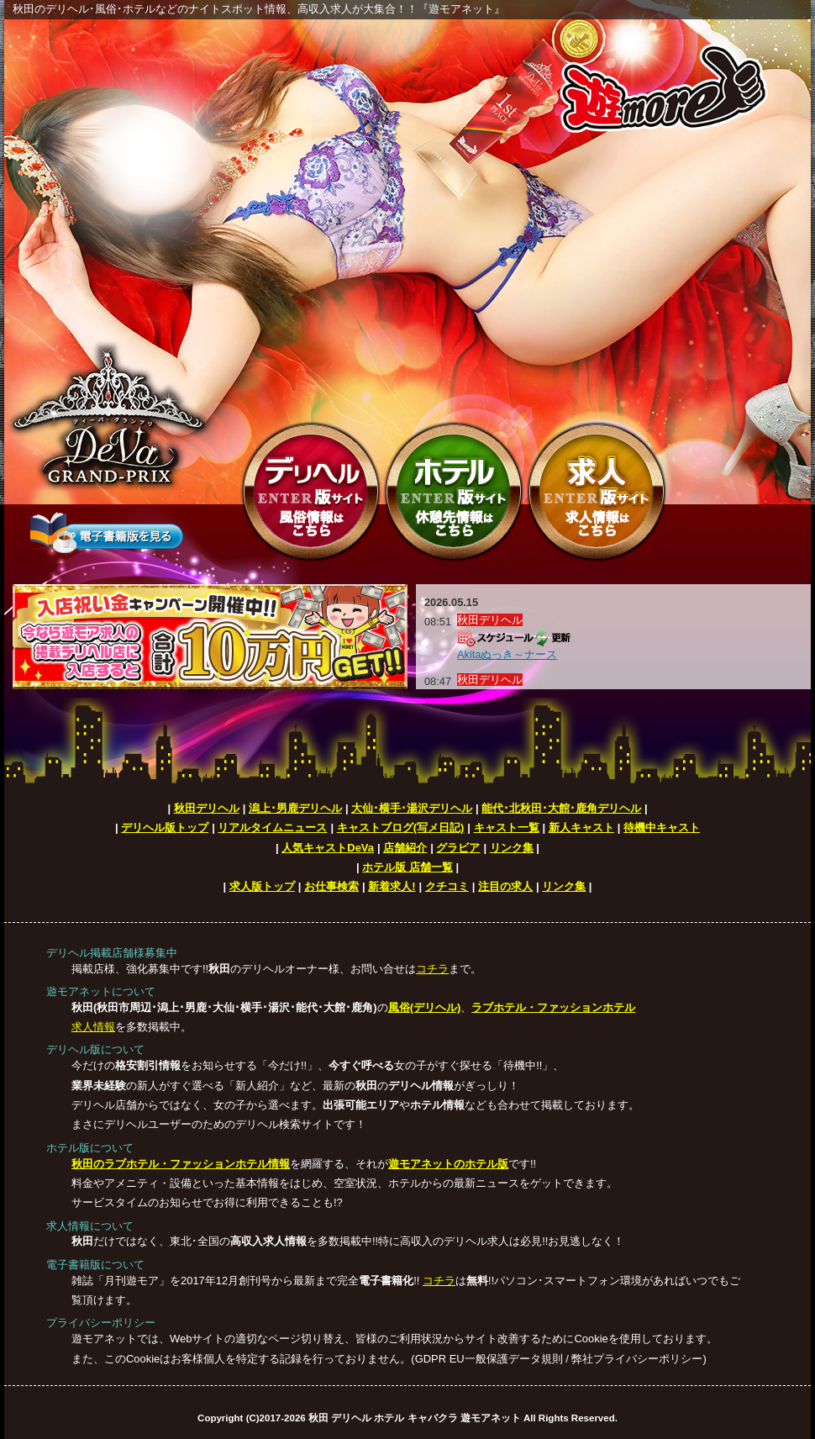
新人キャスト (581, 827)
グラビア (458, 847)
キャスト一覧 (506, 827)
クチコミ (447, 886)
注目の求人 (505, 886)
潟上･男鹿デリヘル (295, 808)
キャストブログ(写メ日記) (401, 827)
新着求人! (391, 886)
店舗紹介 (405, 847)
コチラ (432, 968)
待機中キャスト (661, 827)
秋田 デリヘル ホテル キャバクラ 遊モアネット (414, 1418)
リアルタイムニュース (272, 827)
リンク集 (512, 847)
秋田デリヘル (206, 808)
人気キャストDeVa (327, 847)
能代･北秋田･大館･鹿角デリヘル (561, 808)
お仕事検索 (331, 886)
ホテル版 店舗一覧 (407, 867)
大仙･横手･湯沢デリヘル (411, 808)
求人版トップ (262, 886)
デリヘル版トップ (164, 827)
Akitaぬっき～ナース (507, 654)
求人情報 (93, 1026)
